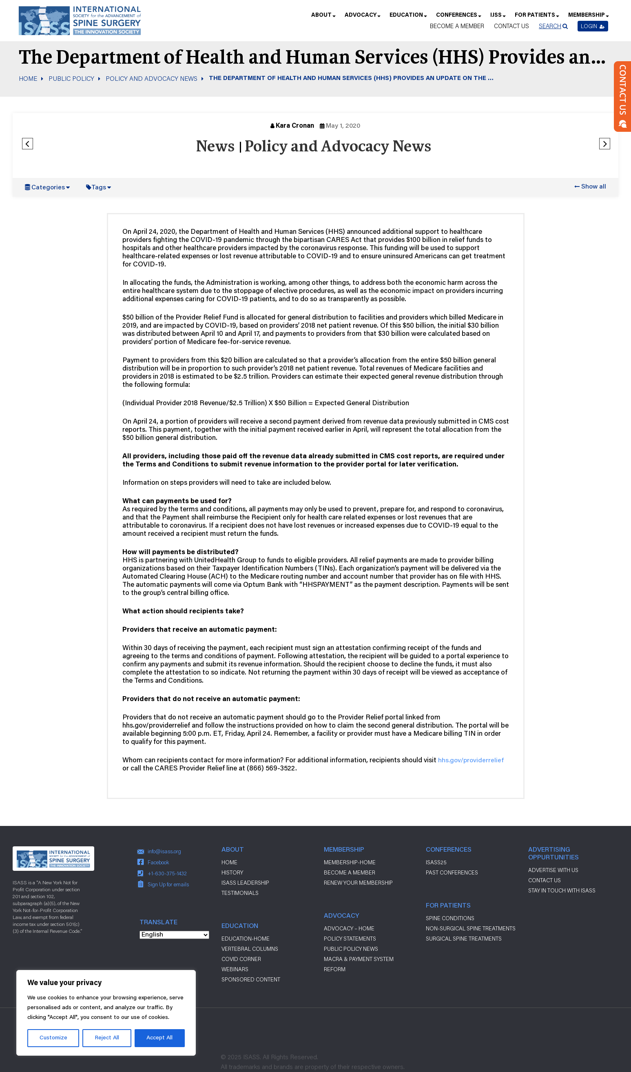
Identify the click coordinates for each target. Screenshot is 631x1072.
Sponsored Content (250, 979)
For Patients (536, 17)
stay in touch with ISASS (562, 890)
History (232, 872)
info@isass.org (164, 851)
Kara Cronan (295, 126)
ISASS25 (436, 862)
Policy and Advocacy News (151, 78)
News (215, 147)
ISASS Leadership (245, 882)
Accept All (159, 1038)
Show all (593, 187)
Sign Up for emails (168, 884)
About (323, 17)
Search (550, 26)
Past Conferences (452, 872)
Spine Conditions (450, 918)
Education (408, 17)
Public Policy (71, 78)
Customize (53, 1038)
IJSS (497, 17)
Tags (98, 187)
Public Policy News (351, 948)
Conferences (458, 17)
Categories (48, 187)
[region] (106, 1013)
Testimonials (240, 893)
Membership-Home (350, 862)
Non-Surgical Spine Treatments (471, 928)
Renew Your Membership (358, 882)
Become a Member (457, 26)
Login (593, 26)
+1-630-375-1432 (167, 873)
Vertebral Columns (249, 948)
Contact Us (511, 26)
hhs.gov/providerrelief (471, 760)
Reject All (107, 1038)
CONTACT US (544, 880)
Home (28, 78)
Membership (588, 17)
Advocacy (362, 17)
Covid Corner (241, 959)
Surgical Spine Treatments (464, 938)
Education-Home (245, 938)
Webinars (234, 969)
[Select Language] (174, 935)
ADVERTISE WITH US (553, 870)
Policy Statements (350, 938)
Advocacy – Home (349, 928)
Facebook (158, 862)
